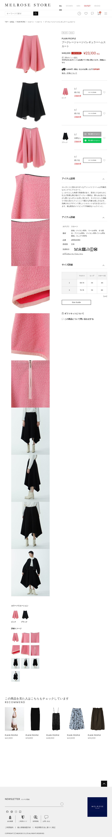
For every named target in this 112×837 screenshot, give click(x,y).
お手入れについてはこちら (73, 254)
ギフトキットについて (74, 314)
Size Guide (76, 302)
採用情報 (36, 818)
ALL (60, 6)
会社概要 (10, 818)
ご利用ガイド (23, 818)
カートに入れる (92, 92)
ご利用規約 (9, 827)
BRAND (97, 6)
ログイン (105, 5)
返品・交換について (69, 73)
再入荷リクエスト (94, 134)
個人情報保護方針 (24, 827)
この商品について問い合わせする (79, 319)
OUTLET (87, 6)
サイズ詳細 (67, 264)
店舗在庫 (77, 96)
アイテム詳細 (68, 217)
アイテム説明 (68, 178)
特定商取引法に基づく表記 (45, 827)
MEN (78, 6)
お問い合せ (46, 818)
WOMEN (69, 6)
